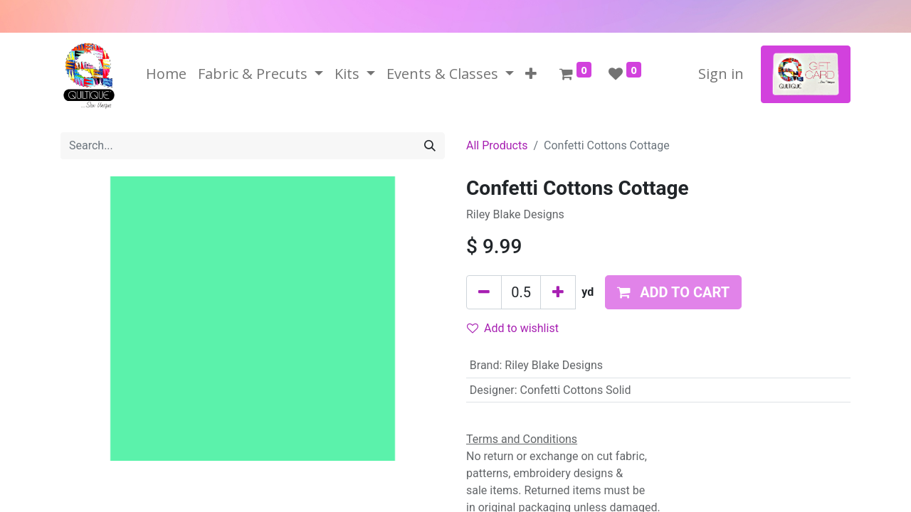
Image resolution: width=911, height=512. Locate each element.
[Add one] (558, 292)
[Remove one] (484, 292)
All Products (496, 145)
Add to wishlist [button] (513, 328)
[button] (531, 74)
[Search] (430, 145)
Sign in (721, 73)
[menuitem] (166, 74)
